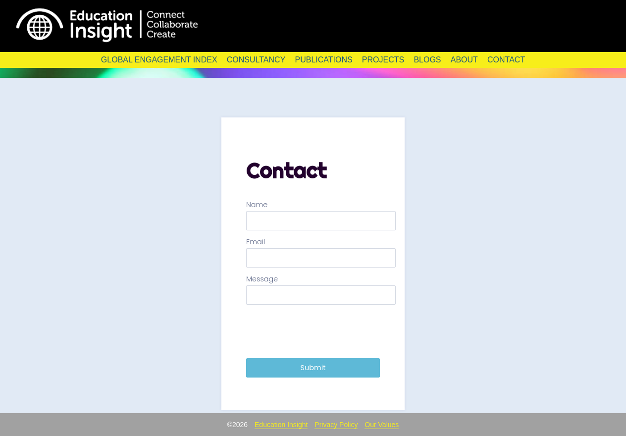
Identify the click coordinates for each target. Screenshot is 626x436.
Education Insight (281, 425)
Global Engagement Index (159, 59)
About (464, 59)
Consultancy (256, 59)
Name (256, 205)
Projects (383, 59)
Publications (323, 59)
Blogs (427, 59)
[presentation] (321, 331)
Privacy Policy (336, 425)
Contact (506, 59)
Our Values (382, 425)
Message (262, 279)
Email (255, 242)
